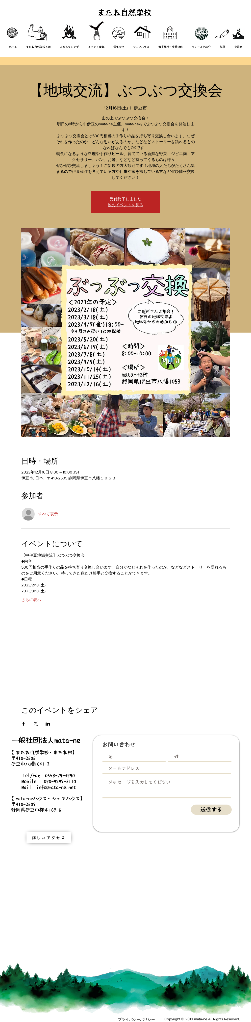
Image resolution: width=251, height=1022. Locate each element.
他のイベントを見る (125, 205)
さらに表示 (31, 600)
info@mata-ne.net (56, 787)
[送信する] (211, 810)
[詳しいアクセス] (48, 837)
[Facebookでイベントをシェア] (23, 724)
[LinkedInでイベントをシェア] (48, 724)
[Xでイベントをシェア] (35, 724)
